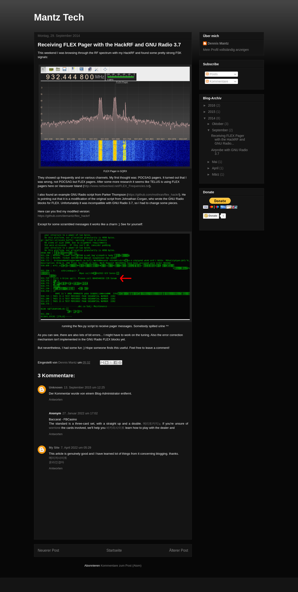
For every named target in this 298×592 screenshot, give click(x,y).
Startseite (114, 550)
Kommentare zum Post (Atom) (121, 565)
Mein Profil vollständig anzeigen (226, 50)
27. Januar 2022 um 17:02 (80, 413)
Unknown (56, 387)
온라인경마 (56, 462)
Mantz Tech (59, 17)
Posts (212, 74)
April (215, 168)
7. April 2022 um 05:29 (76, 447)
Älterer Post (178, 550)
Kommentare (217, 81)
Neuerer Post (48, 550)
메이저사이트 (58, 458)
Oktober (218, 124)
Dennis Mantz (218, 43)
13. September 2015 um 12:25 (84, 387)
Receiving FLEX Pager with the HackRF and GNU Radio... (228, 139)
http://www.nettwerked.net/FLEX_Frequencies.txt (116, 186)
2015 (212, 112)
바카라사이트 (115, 427)
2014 (212, 118)
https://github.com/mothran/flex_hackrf (153, 194)
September (220, 130)
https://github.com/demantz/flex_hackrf (64, 216)
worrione (55, 427)
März (216, 174)
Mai (215, 162)
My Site (54, 447)
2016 (212, 105)
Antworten (56, 399)
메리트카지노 (152, 423)
